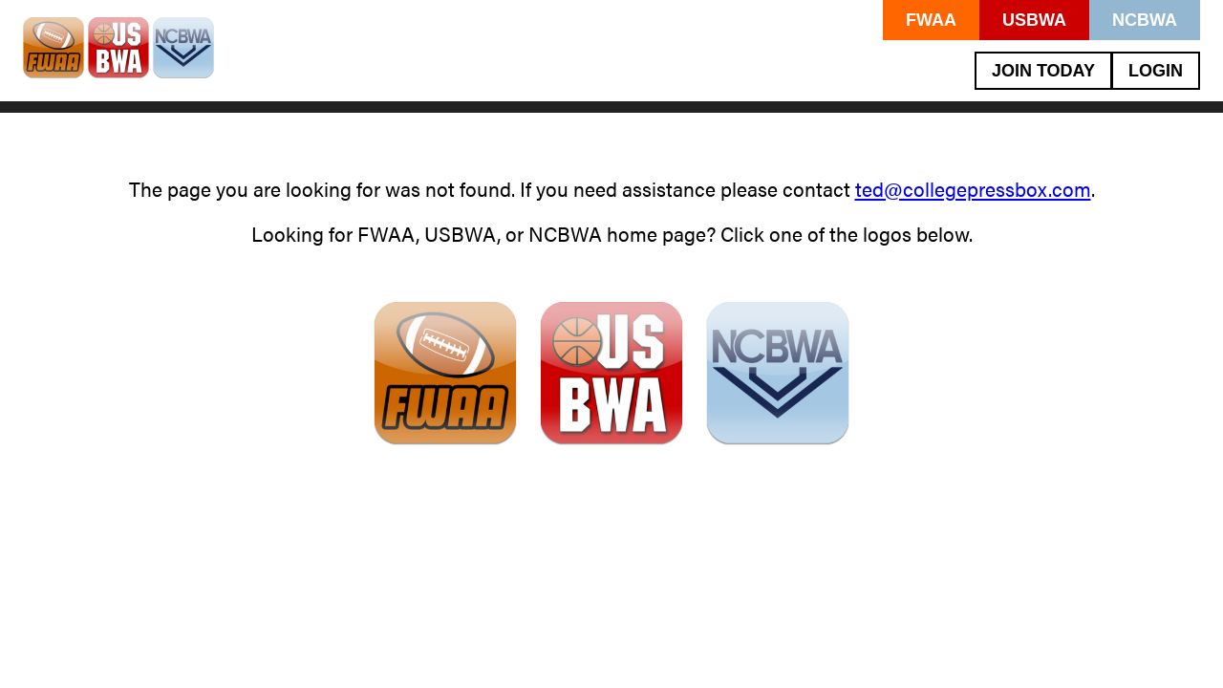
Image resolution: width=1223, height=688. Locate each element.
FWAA (931, 20)
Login (1155, 70)
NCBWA (1144, 20)
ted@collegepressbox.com (973, 189)
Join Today (1043, 70)
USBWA (1034, 20)
